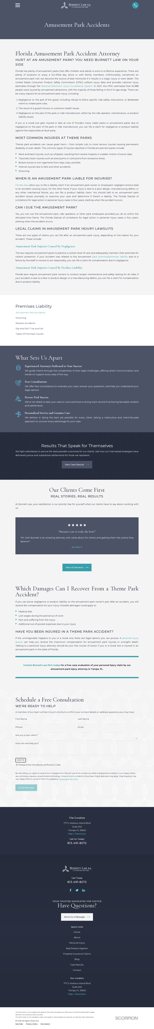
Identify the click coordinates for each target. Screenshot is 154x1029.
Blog (77, 959)
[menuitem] (77, 312)
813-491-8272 (77, 843)
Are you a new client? (26, 735)
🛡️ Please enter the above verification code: (38, 765)
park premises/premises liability (110, 256)
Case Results (77, 965)
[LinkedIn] (83, 890)
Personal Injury (77, 943)
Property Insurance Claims (77, 954)
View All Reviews (77, 567)
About (77, 937)
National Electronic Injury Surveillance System (66, 86)
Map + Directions (77, 834)
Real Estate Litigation (77, 948)
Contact (77, 970)
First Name (21, 719)
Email (81, 727)
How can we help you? (27, 743)
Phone (18, 727)
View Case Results (77, 464)
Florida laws (22, 185)
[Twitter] (77, 890)
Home (77, 932)
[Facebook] (70, 890)
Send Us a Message (77, 917)
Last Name (83, 719)
